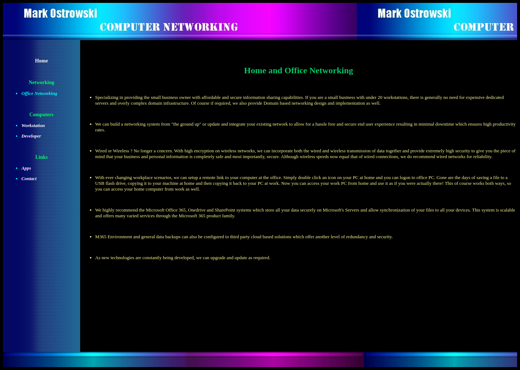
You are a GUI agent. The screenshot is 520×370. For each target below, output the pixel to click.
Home (41, 61)
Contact (28, 178)
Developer (31, 136)
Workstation (33, 125)
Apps (26, 168)
